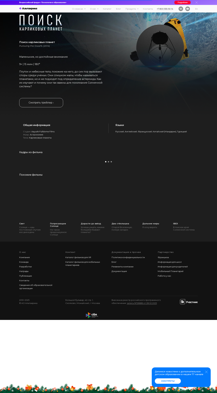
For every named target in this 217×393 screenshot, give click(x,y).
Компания (24, 330)
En (196, 9)
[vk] (181, 8)
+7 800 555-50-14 (165, 9)
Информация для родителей (173, 339)
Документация (119, 344)
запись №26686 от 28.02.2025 (142, 376)
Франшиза (163, 330)
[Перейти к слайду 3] (111, 235)
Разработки (25, 339)
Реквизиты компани (122, 339)
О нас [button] (93, 9)
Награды (23, 344)
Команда (23, 335)
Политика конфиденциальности (128, 330)
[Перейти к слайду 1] (105, 235)
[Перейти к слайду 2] (108, 235)
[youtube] (187, 8)
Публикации (25, 349)
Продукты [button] (131, 9)
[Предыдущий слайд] (8, 194)
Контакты (148, 9)
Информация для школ (170, 335)
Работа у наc (164, 349)
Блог (118, 9)
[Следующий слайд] (208, 194)
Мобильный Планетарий (170, 344)
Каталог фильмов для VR (78, 330)
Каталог (107, 9)
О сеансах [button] (78, 9)
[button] (41, 102)
